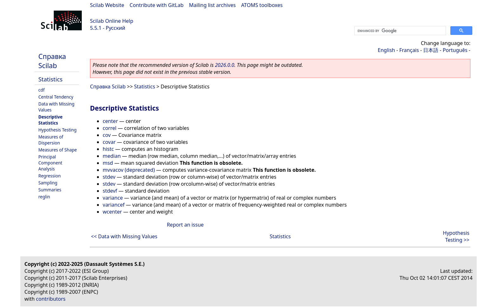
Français (409, 50)
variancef (114, 204)
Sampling (47, 183)
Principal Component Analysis (50, 163)
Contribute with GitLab (157, 5)
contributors (51, 298)
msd (108, 162)
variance (113, 197)
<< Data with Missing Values (124, 236)
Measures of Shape (57, 150)
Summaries (49, 190)
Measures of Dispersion (50, 140)
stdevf (110, 190)
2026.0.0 (224, 64)
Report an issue (185, 224)
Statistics (50, 79)
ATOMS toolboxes (262, 5)
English (386, 50)
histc (108, 148)
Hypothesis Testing (57, 130)
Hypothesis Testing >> (456, 236)
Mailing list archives (212, 5)
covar (109, 141)
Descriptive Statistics (50, 120)
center (110, 121)
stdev (109, 176)
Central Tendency (55, 97)
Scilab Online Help (111, 20)
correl (109, 128)
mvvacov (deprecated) (129, 169)
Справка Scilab (52, 61)
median (112, 155)
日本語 (430, 50)
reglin (44, 197)
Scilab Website (107, 5)
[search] (400, 31)
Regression (49, 176)
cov (107, 135)
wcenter (112, 211)
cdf (41, 90)
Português (455, 50)
